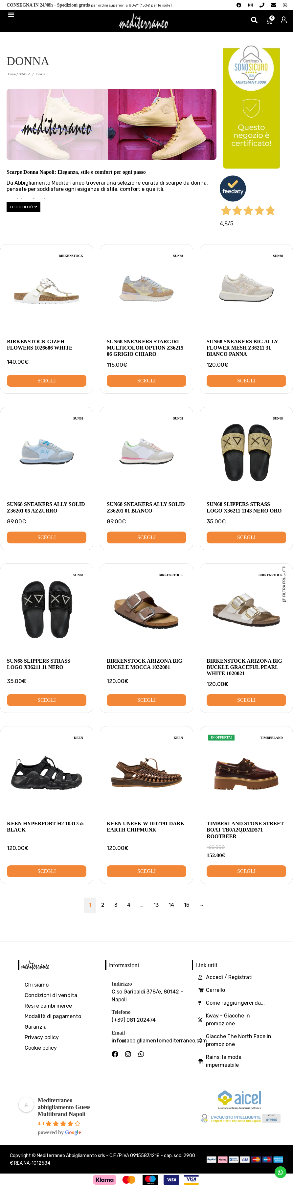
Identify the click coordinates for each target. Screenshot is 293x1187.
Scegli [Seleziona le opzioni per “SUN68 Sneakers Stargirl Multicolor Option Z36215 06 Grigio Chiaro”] (146, 380)
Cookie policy (41, 1048)
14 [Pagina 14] (171, 905)
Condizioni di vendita (51, 995)
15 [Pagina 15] (186, 905)
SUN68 (178, 256)
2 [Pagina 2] (102, 905)
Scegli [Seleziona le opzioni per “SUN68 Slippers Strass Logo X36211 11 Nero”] (46, 700)
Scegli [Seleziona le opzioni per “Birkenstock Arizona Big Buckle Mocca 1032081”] (146, 700)
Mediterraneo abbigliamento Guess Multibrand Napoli (64, 1107)
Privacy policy (42, 1037)
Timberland (271, 738)
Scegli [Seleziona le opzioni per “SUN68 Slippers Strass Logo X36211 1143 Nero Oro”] (246, 537)
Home (11, 74)
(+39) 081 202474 (134, 1020)
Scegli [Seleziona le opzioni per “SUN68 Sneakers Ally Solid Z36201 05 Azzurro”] (46, 537)
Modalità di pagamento (53, 1016)
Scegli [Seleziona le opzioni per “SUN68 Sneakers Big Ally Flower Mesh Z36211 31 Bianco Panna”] (246, 380)
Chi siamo (37, 985)
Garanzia (36, 1027)
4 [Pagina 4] (128, 905)
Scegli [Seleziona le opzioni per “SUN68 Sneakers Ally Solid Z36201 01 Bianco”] (146, 537)
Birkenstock (71, 256)
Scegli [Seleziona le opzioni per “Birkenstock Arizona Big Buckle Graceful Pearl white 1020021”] (246, 700)
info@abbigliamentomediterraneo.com (159, 1041)
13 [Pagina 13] (156, 905)
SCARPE (25, 74)
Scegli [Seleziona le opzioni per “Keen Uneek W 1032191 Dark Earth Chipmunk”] (146, 871)
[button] (23, 207)
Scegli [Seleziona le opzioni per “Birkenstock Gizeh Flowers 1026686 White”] (46, 380)
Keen (78, 738)
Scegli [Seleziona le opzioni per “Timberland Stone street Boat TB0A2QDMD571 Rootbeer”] (246, 871)
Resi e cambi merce (48, 1006)
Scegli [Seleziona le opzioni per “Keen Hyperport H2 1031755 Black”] (46, 871)
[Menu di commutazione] (11, 14)
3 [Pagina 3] (115, 905)
